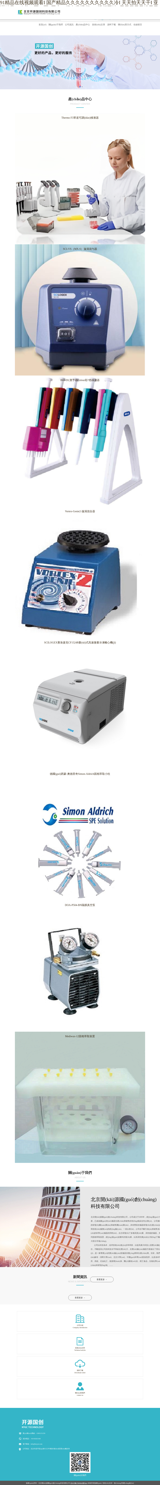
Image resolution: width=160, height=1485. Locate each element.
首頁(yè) (42, 24)
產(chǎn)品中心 (83, 24)
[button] (77, 86)
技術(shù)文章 (98, 24)
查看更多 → (102, 1279)
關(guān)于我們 (56, 24)
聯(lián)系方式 (124, 24)
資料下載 (111, 24)
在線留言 (137, 24)
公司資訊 (69, 24)
